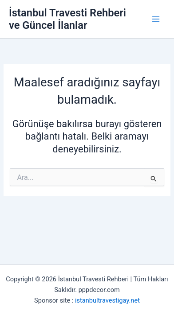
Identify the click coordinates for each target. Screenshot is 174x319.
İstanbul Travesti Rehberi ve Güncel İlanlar (67, 19)
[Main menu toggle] (155, 19)
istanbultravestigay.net (107, 300)
